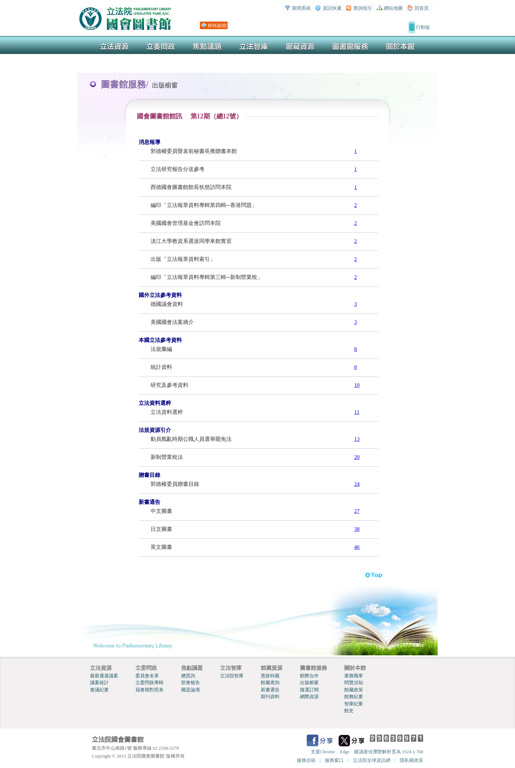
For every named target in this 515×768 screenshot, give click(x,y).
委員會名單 (147, 675)
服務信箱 (306, 760)
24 (357, 484)
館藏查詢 (270, 682)
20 (357, 457)
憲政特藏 (270, 675)
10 (357, 385)
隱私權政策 (411, 760)
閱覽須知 (353, 682)
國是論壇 (190, 689)
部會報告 (190, 682)
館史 (349, 710)
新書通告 (270, 689)
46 (357, 547)
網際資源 (309, 696)
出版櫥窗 (309, 682)
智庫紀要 (353, 703)
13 (357, 439)
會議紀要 (99, 689)
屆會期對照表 (149, 689)
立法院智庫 (231, 675)
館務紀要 (353, 696)
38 (357, 529)
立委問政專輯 (149, 682)
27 (357, 511)
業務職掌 (353, 675)
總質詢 (188, 675)
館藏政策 (353, 689)
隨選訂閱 (309, 689)
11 (356, 412)
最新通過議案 (104, 675)
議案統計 (99, 682)
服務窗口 (334, 760)
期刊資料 (270, 696)
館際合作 (309, 675)
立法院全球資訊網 (371, 760)
